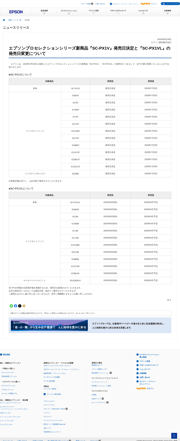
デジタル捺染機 (49, 381)
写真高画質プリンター (9, 376)
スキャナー (48, 416)
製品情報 (6, 355)
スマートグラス (49, 405)
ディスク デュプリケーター (53, 420)
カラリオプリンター (8, 385)
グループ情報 (86, 4)
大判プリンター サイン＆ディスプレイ (57, 365)
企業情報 (143, 373)
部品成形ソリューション (100, 373)
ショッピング (145, 369)
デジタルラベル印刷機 (52, 377)
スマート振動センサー (100, 369)
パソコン (47, 412)
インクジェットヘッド (100, 382)
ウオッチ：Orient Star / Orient (54, 409)
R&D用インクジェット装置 (101, 386)
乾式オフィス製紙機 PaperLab (54, 424)
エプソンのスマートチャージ (10, 403)
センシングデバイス (99, 402)
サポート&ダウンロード (149, 365)
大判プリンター (5, 413)
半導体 (94, 395)
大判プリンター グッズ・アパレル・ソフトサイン (61, 369)
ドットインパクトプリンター (10, 417)
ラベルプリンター (6, 424)
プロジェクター (49, 401)
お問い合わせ (100, 4)
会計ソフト (48, 428)
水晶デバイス (96, 399)
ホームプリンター (7, 372)
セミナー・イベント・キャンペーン (125, 4)
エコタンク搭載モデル (9, 393)
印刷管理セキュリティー (52, 432)
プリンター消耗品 (50, 389)
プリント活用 (145, 361)
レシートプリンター (7, 420)
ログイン (149, 4)
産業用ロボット (97, 365)
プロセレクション (7, 389)
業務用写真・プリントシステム (55, 373)
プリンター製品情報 (54, 394)
